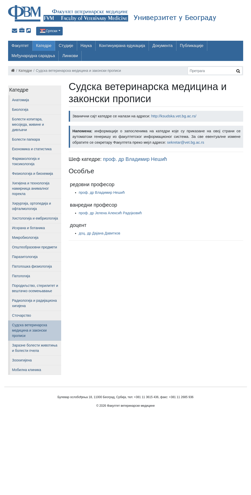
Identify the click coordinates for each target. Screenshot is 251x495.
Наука (86, 46)
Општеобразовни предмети (34, 247)
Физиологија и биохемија (32, 173)
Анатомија (20, 100)
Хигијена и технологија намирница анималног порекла (31, 188)
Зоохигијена (22, 360)
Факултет (20, 46)
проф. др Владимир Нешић (135, 159)
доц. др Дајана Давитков (99, 233)
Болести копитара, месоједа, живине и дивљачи (28, 124)
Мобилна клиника (26, 370)
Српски (51, 31)
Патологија (21, 276)
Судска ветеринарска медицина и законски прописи (29, 330)
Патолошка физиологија (32, 266)
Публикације (191, 46)
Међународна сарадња (33, 56)
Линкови (70, 56)
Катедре (44, 46)
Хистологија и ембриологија (35, 218)
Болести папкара (26, 139)
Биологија (20, 109)
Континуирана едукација (122, 46)
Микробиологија (25, 237)
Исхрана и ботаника (28, 228)
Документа (162, 46)
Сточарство (21, 315)
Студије (66, 46)
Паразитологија (25, 257)
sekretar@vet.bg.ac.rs (185, 142)
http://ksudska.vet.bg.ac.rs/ (173, 116)
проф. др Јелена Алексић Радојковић (110, 213)
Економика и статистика (32, 149)
